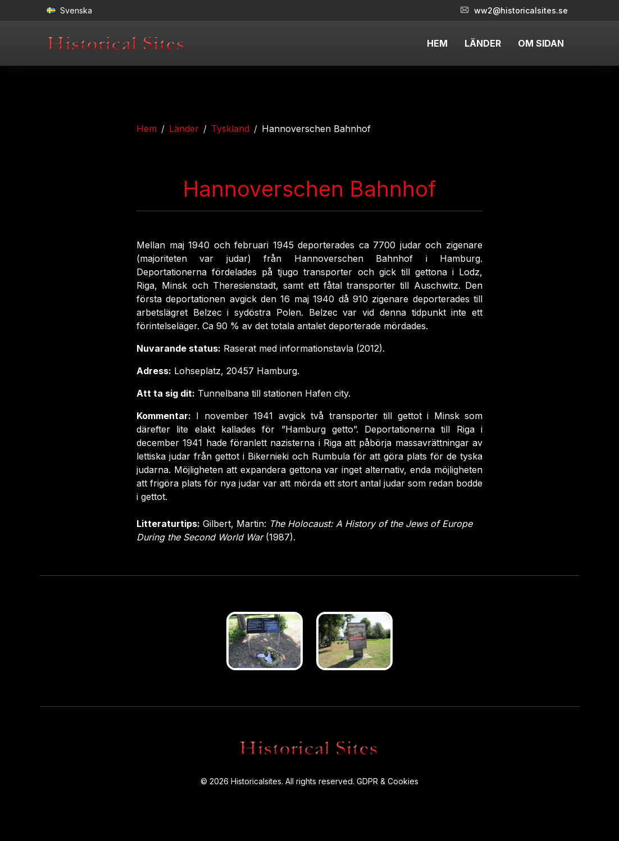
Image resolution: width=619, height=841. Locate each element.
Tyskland (230, 128)
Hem (146, 128)
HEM (437, 43)
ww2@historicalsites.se (514, 10)
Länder (184, 128)
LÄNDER (483, 43)
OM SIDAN (541, 43)
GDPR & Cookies (387, 781)
